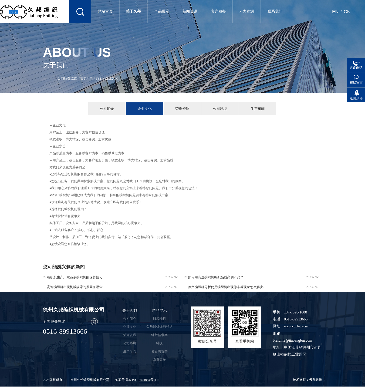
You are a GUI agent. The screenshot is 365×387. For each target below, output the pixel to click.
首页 (83, 78)
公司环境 (220, 109)
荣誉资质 (182, 109)
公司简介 (107, 109)
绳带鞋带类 (159, 335)
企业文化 (111, 78)
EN (335, 11)
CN (347, 11)
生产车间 (258, 109)
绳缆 (159, 343)
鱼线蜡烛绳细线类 (159, 327)
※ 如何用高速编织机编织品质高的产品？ (213, 277)
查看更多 (159, 359)
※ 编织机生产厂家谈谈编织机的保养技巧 (72, 277)
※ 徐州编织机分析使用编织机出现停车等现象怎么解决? (224, 287)
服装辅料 (159, 318)
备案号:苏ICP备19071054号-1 (135, 380)
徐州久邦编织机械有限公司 (89, 380)
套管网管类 (159, 351)
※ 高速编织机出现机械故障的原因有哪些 (72, 287)
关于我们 (95, 78)
